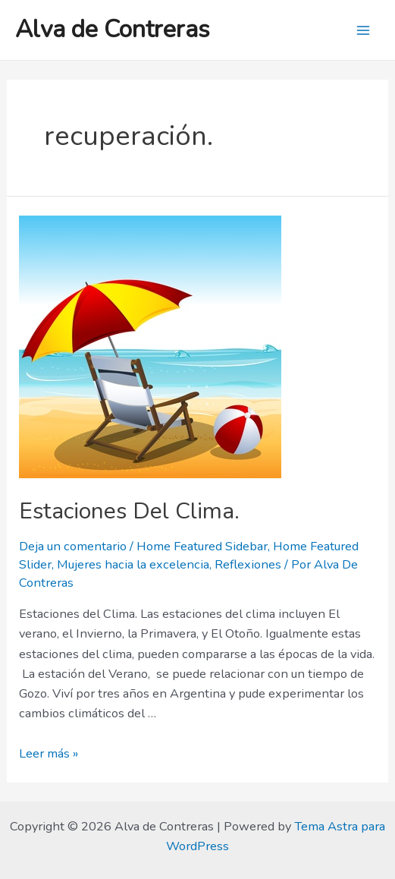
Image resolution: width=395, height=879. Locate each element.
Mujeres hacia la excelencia (133, 564)
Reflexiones (248, 564)
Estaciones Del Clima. (129, 511)
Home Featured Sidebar (202, 546)
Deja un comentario (73, 546)
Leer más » (48, 753)
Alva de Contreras (112, 29)
